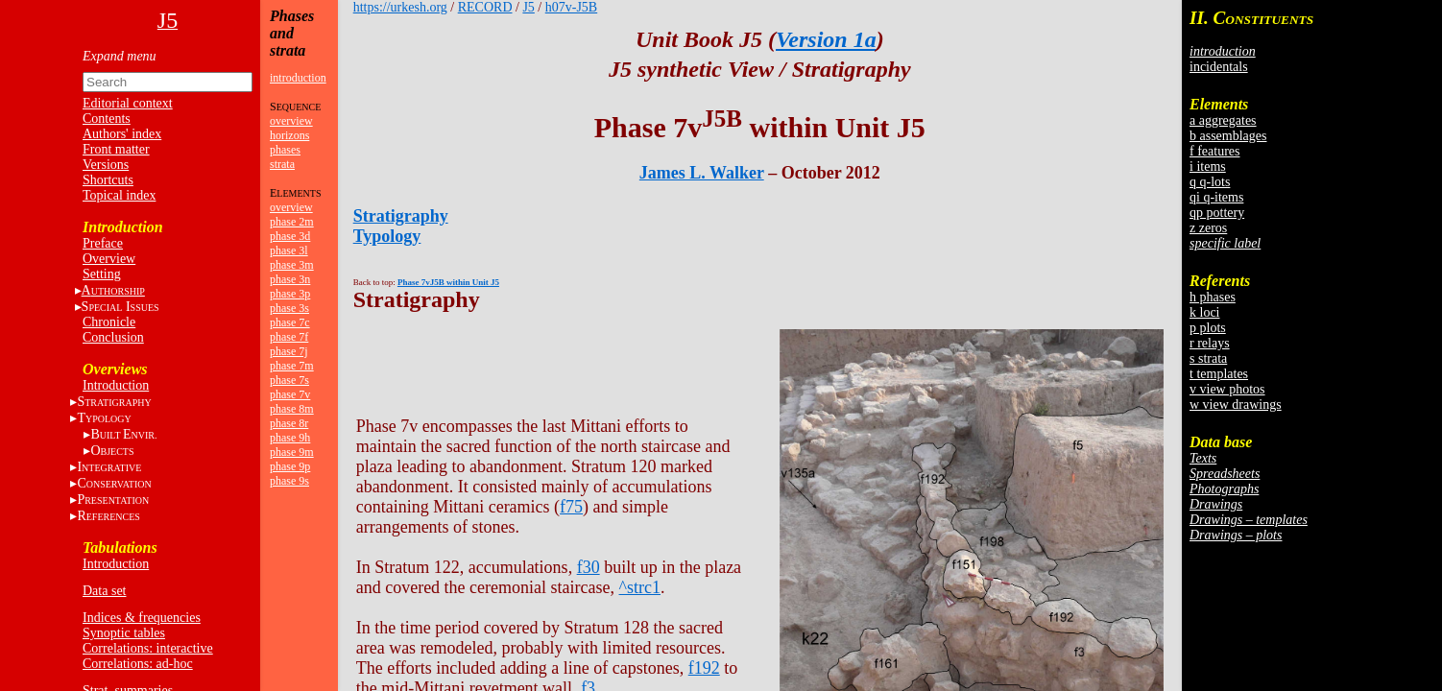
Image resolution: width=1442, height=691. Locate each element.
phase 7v (290, 394)
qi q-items (1216, 197)
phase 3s (289, 308)
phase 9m (292, 452)
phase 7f (289, 337)
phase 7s (289, 380)
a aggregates (1223, 120)
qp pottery (1217, 212)
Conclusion (113, 337)
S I (120, 306)
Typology (387, 236)
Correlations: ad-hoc (138, 663)
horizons (289, 135)
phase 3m (292, 265)
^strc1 (640, 587)
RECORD (485, 7)
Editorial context (128, 103)
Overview (109, 258)
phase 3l (289, 250)
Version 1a (826, 39)
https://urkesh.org (400, 7)
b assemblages (1228, 136)
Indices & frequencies (142, 617)
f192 (704, 668)
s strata (1208, 358)
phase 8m (292, 409)
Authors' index (122, 134)
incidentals (1219, 67)
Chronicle (109, 322)
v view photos (1227, 389)
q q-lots (1210, 182)
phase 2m (292, 221)
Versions (106, 164)
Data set (104, 591)
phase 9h (290, 437)
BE (123, 434)
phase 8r (289, 423)
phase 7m (292, 365)
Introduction (116, 385)
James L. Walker (701, 172)
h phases (1213, 297)
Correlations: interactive (148, 648)
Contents (107, 118)
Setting (102, 274)
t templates (1219, 374)
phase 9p (290, 466)
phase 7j (289, 351)
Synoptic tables (124, 633)
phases (285, 149)
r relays (1210, 343)
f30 (588, 567)
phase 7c (290, 322)
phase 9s (289, 481)
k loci (1205, 312)
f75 (571, 506)
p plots (1208, 328)
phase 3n (290, 279)
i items (1208, 166)
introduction (298, 77)
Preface (103, 243)
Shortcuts (108, 180)
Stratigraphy (400, 216)
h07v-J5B (571, 7)
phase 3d (290, 236)
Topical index (119, 195)
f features (1214, 151)
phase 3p (290, 293)
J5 (528, 7)
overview (291, 121)
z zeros (1208, 228)
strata (282, 164)
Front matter (116, 149)
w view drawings (1236, 404)
